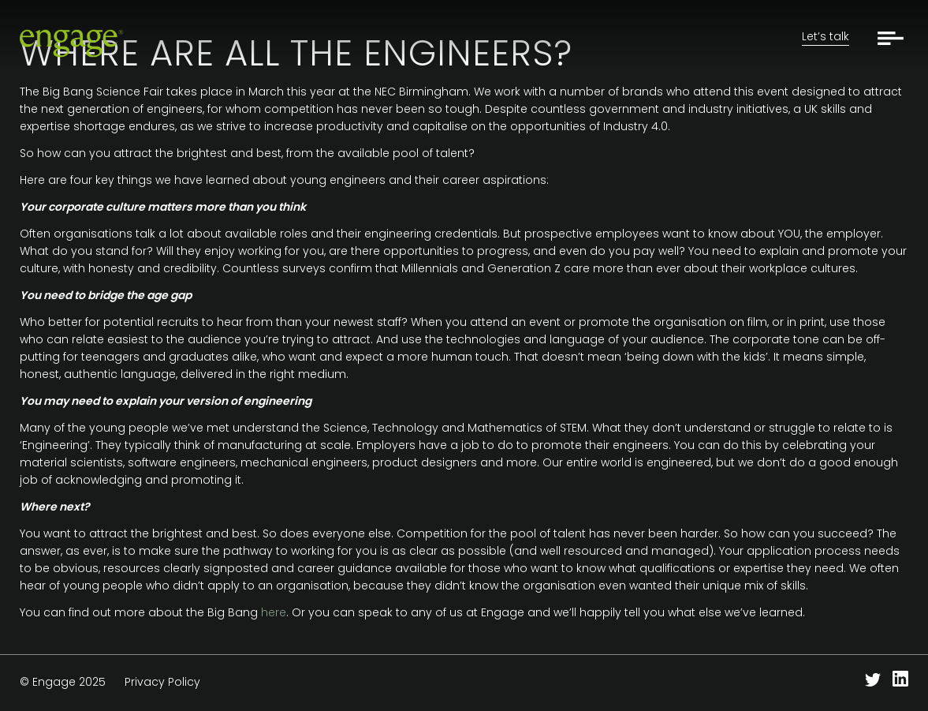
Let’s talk (825, 36)
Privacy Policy (162, 682)
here (273, 612)
